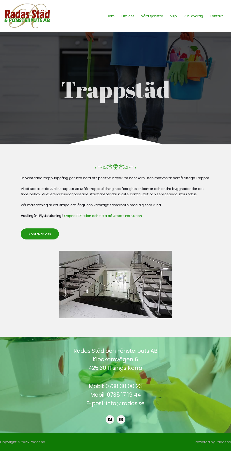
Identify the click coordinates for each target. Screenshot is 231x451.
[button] (40, 233)
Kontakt (216, 16)
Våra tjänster (152, 16)
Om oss (127, 16)
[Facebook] (110, 419)
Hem (111, 16)
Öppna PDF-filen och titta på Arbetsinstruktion (103, 215)
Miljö (173, 16)
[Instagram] (121, 419)
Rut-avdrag (193, 16)
